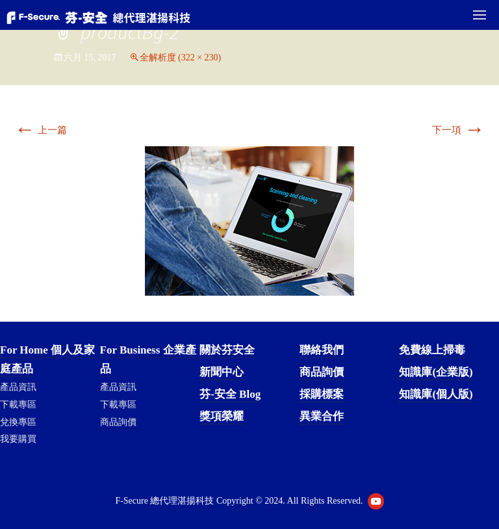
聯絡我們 (322, 350)
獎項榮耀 (221, 416)
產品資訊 (18, 387)
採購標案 (322, 394)
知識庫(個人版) (435, 394)
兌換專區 (18, 422)
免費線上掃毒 (432, 350)
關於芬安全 (227, 350)
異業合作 (322, 416)
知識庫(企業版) (435, 372)
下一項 (458, 130)
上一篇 (40, 130)
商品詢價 (118, 422)
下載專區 (18, 404)
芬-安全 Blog (230, 394)
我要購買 (18, 439)
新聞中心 (221, 372)
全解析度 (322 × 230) (181, 57)
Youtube (376, 501)
